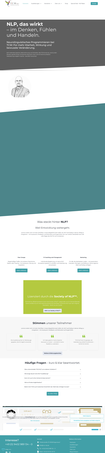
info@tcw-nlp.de (44, 434)
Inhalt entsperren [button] (87, 404)
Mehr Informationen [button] (35, 409)
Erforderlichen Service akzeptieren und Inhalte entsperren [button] (87, 409)
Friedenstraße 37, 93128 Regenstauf (49, 431)
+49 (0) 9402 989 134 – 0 (18, 433)
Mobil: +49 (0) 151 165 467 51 (47, 440)
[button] (3, 450)
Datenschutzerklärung (74, 451)
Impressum (59, 451)
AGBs (64, 451)
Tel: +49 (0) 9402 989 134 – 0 (47, 437)
